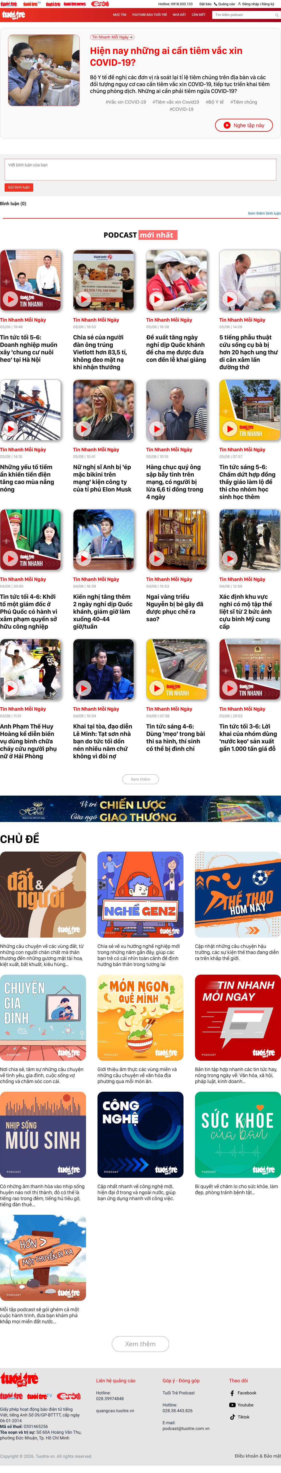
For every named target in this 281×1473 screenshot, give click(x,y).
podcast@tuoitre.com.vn (186, 1428)
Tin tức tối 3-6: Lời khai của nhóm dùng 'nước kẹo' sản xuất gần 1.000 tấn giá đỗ (248, 738)
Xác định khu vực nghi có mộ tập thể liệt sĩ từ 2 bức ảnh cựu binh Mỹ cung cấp (245, 611)
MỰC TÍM (119, 15)
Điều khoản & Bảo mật (258, 1456)
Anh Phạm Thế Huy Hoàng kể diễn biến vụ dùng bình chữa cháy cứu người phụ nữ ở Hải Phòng (28, 741)
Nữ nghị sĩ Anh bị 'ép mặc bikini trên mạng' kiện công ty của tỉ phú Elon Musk (102, 478)
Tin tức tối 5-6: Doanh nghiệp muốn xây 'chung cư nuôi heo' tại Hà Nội (28, 349)
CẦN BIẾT (199, 15)
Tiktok (243, 1417)
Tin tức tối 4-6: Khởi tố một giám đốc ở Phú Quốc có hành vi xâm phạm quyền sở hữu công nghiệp (28, 611)
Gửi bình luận (19, 187)
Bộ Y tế (216, 102)
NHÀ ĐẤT (179, 15)
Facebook (247, 1393)
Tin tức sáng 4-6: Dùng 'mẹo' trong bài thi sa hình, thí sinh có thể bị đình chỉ (175, 738)
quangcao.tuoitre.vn (115, 1410)
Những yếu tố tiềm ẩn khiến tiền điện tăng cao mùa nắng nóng (27, 478)
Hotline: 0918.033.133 (175, 4)
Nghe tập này (244, 125)
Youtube (245, 1405)
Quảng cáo (226, 4)
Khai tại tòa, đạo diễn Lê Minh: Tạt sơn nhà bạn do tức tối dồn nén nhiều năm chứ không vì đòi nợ (102, 741)
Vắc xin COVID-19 (127, 102)
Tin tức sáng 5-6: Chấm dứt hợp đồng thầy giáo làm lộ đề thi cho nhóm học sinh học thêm (247, 482)
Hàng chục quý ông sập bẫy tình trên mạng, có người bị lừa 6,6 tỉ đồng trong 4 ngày (174, 482)
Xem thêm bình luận (264, 213)
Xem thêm (140, 779)
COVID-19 (183, 109)
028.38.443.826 (178, 1410)
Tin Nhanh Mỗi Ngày (23, 320)
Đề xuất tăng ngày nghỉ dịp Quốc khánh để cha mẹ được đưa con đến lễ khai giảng (176, 349)
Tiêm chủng (245, 102)
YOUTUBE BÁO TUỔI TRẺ (149, 15)
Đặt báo (206, 4)
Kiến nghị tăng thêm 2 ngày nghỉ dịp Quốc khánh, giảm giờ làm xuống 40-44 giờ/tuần (102, 611)
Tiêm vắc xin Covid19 (177, 102)
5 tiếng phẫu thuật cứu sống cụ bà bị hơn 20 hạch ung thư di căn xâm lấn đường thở (248, 352)
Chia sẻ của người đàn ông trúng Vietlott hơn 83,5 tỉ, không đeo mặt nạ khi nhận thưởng (100, 352)
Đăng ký (267, 4)
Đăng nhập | (251, 4)
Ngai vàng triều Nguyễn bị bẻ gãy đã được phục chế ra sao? (174, 608)
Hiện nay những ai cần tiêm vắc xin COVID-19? (166, 56)
